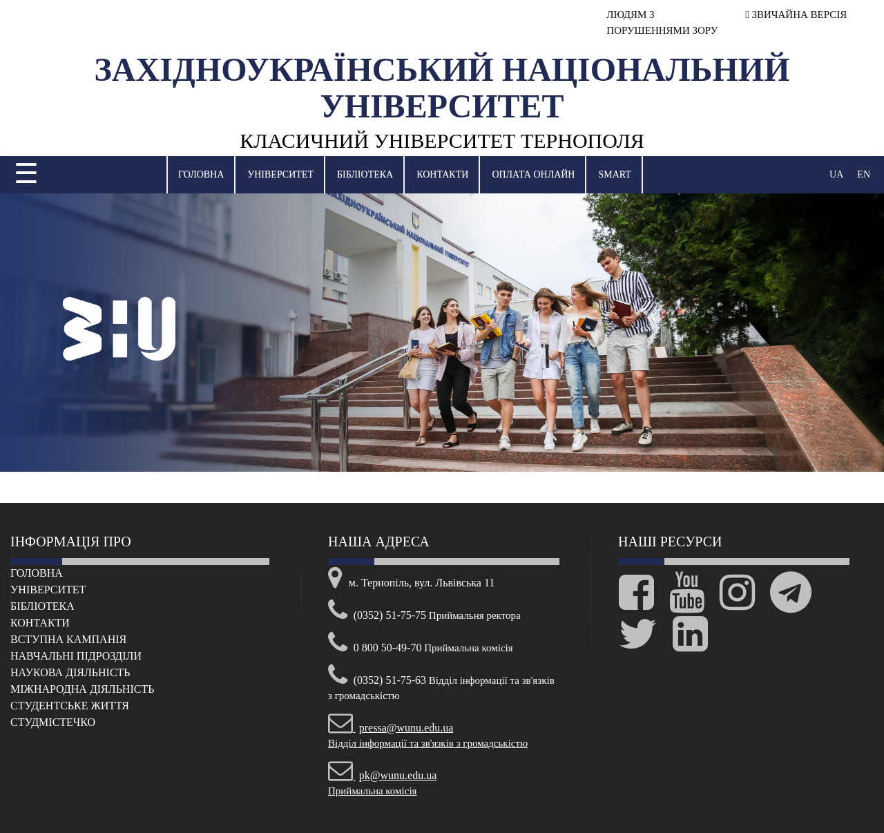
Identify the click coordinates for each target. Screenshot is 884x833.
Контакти (442, 174)
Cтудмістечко (52, 722)
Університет (280, 174)
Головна (201, 174)
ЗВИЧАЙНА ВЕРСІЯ (796, 14)
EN (863, 174)
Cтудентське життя (69, 705)
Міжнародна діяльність (82, 689)
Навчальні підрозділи (76, 656)
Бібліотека (365, 174)
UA (836, 174)
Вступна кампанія (68, 639)
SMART (614, 174)
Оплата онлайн (533, 174)
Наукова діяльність (70, 672)
